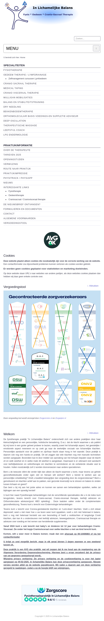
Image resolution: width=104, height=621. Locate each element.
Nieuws (8, 183)
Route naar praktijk (17, 169)
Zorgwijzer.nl (60, 418)
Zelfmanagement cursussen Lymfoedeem (27, 78)
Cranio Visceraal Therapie (21, 93)
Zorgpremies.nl (45, 418)
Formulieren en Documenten (22, 209)
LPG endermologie (15, 135)
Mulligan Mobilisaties (18, 97)
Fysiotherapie (12, 70)
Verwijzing (10, 164)
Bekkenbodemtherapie (18, 111)
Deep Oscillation (14, 121)
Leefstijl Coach (14, 130)
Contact (9, 214)
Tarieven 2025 (12, 155)
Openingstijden (13, 159)
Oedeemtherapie (16, 195)
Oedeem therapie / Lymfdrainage (25, 75)
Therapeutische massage (20, 125)
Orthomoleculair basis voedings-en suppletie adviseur (40, 116)
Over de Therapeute (16, 150)
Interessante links (16, 187)
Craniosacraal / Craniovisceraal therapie (26, 199)
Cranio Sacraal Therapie (20, 83)
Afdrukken (92, 286)
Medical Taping (13, 88)
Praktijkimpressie (15, 173)
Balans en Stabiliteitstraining (23, 102)
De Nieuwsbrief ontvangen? (21, 204)
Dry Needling (12, 107)
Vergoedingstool (15, 223)
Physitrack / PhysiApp (18, 178)
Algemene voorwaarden (19, 218)
